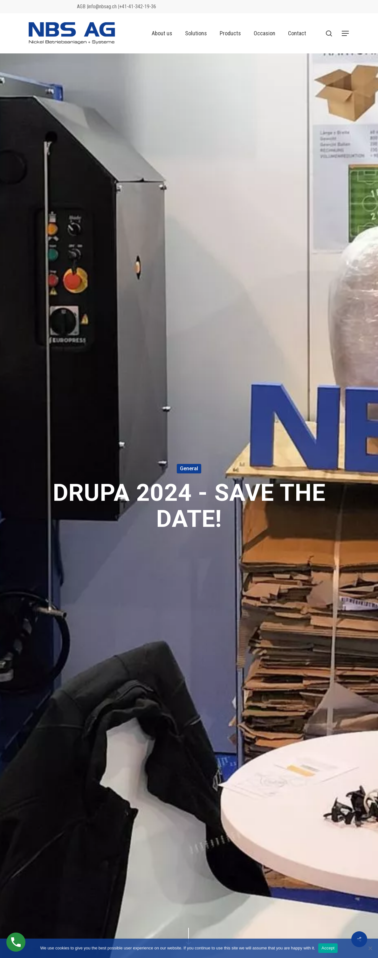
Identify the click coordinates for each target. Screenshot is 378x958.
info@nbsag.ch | (103, 6)
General (189, 468)
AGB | (82, 6)
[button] (345, 33)
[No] (370, 948)
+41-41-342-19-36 (137, 6)
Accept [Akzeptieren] (327, 948)
